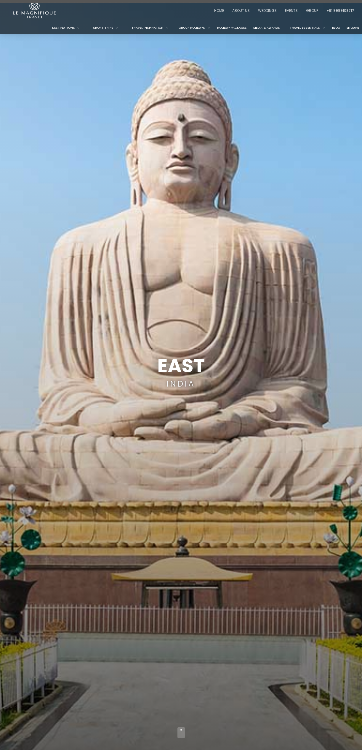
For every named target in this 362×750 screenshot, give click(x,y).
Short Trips (105, 27)
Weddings (267, 10)
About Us (241, 10)
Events (291, 10)
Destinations (66, 27)
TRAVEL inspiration (148, 27)
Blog (336, 27)
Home (219, 10)
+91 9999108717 (340, 10)
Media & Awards (266, 27)
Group (312, 10)
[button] (148, 27)
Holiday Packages (232, 27)
